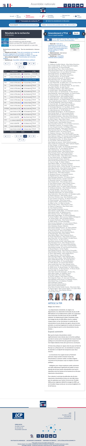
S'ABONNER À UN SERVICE (49, 437)
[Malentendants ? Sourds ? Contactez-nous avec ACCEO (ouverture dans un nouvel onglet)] (31, 432)
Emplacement (15, 67)
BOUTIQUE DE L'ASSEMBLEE (17, 437)
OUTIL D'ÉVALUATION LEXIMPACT (66, 437)
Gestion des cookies (64, 440)
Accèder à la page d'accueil (43, 10)
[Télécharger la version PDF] (70, 29)
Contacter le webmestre (49, 440)
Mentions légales (21, 440)
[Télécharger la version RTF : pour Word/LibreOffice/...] (67, 37)
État (35, 67)
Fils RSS (57, 440)
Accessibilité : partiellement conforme (34, 440)
